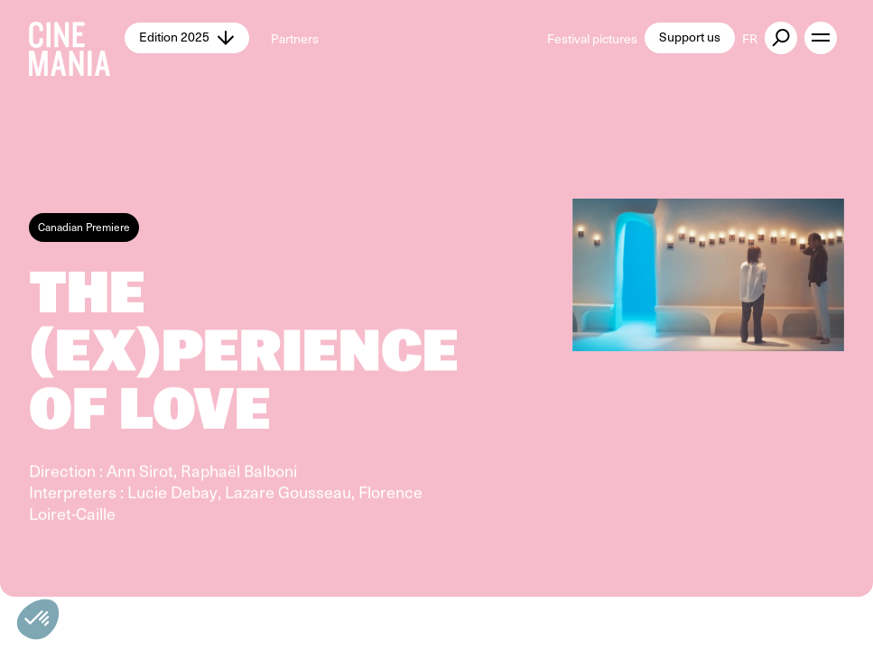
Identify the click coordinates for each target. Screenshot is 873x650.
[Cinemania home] (77, 38)
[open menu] (820, 38)
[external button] (781, 38)
